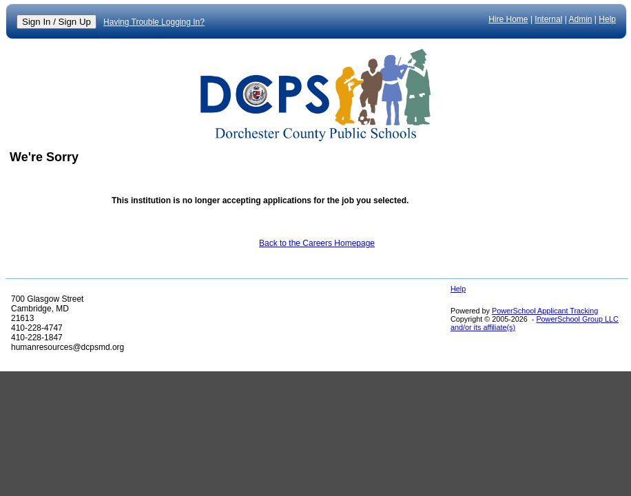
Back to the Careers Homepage (317, 243)
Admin (580, 19)
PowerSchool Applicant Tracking (545, 311)
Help (607, 19)
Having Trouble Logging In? (154, 22)
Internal (548, 19)
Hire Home (508, 19)
